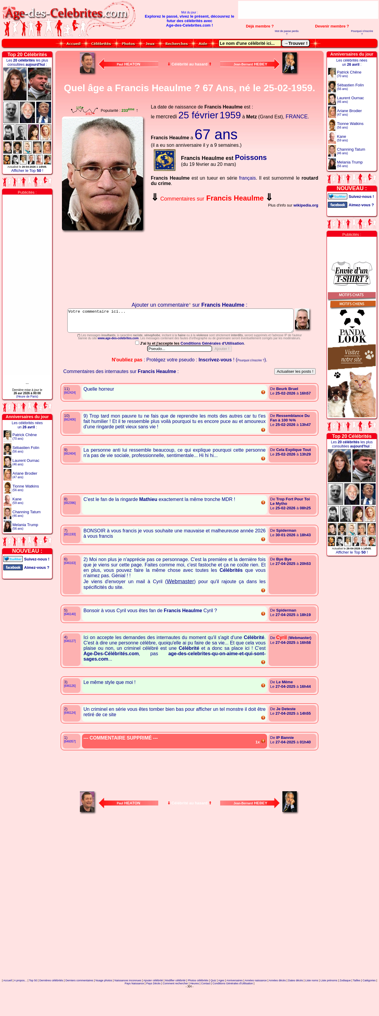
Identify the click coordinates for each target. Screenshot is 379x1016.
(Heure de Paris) (27, 396)
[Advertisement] (308, 10)
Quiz (213, 1008)
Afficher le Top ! (27, 170)
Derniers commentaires (79, 1008)
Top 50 (33, 1008)
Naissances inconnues (127, 1008)
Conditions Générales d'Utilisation (212, 371)
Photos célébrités (198, 1008)
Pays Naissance (134, 1011)
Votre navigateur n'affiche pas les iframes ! (104, 267)
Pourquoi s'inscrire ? (362, 33)
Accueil (7, 1008)
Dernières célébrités (51, 1008)
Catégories (369, 1008)
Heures (194, 1011)
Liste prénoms (328, 1008)
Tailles (356, 1008)
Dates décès (295, 1008)
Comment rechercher (175, 1011)
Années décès (277, 1008)
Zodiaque (345, 1008)
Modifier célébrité (175, 1008)
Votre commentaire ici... (189, 322)
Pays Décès (153, 1011)
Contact (205, 1011)
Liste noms (311, 1008)
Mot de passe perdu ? (287, 33)
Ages (221, 1008)
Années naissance (256, 1008)
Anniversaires (234, 1008)
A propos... (20, 1008)
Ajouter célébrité (153, 1008)
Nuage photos (103, 1008)
